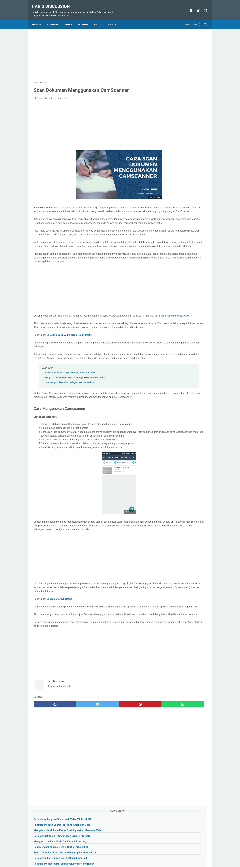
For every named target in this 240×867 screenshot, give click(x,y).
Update (114, 19)
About (93, 857)
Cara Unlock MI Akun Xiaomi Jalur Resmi (69, 359)
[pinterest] (106, 755)
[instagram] (203, 7)
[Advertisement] (91, 51)
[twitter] (196, 7)
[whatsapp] (134, 755)
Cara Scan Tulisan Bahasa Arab (61, 335)
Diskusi (100, 19)
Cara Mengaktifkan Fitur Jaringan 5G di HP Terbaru (70, 410)
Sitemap (117, 857)
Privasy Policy (130, 857)
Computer (55, 19)
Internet (85, 19)
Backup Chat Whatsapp (59, 642)
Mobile (70, 19)
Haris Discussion (53, 3)
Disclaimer (145, 857)
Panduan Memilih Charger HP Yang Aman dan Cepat (70, 400)
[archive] (170, 164)
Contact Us (104, 857)
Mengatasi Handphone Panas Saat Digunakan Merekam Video (75, 405)
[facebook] (188, 7)
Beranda (38, 19)
